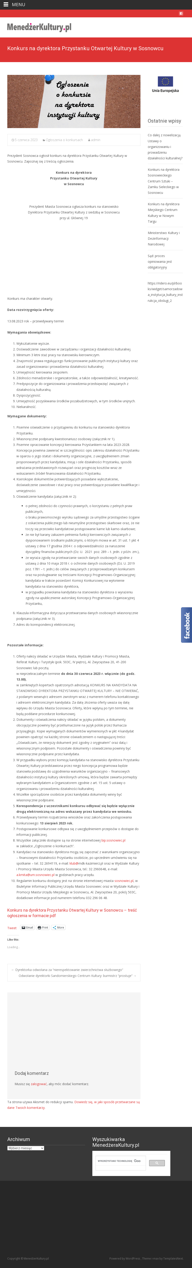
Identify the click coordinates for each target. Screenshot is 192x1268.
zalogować (39, 1084)
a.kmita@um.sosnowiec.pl (35, 875)
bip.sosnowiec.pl (113, 840)
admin (95, 140)
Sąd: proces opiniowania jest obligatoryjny (160, 261)
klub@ (74, 863)
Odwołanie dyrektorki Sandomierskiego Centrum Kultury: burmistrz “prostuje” (78, 975)
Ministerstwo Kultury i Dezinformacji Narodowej (164, 238)
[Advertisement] (73, 258)
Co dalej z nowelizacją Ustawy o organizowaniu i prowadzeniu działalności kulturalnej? (165, 146)
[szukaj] (119, 1161)
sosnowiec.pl (123, 881)
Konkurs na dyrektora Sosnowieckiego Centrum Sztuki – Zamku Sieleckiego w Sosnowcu (163, 181)
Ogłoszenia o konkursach (64, 140)
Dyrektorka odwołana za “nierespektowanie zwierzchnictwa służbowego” (67, 970)
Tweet (12, 927)
